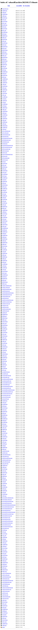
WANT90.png (4, 555)
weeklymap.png (5, 594)
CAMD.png (4, 80)
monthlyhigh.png (5, 298)
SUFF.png (4, 492)
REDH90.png (4, 415)
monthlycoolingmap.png (6, 285)
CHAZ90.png (4, 86)
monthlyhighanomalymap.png (7, 292)
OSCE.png (4, 344)
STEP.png (4, 485)
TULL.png (4, 535)
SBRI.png (4, 431)
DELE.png (4, 165)
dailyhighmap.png (5, 141)
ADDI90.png (4, 10)
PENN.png (4, 359)
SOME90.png (4, 465)
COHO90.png (4, 111)
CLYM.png (4, 105)
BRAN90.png (4, 46)
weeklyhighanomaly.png (6, 582)
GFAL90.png (4, 213)
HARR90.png (4, 235)
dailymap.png (4, 156)
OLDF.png (4, 330)
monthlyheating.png (6, 291)
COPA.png (4, 120)
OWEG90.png (5, 353)
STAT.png (4, 481)
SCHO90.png (4, 436)
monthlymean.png (5, 310)
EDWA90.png (4, 185)
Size (24, 5)
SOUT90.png (4, 469)
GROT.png (4, 222)
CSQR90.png (4, 127)
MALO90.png (4, 271)
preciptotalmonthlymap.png (7, 386)
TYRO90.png (4, 540)
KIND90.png (4, 260)
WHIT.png (4, 618)
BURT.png (4, 77)
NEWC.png (4, 323)
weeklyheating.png (5, 578)
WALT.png (4, 553)
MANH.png (4, 276)
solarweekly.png (5, 463)
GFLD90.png (4, 217)
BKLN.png (4, 44)
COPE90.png (4, 122)
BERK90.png (4, 35)
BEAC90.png (4, 21)
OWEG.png (4, 355)
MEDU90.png (4, 282)
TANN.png (4, 495)
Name (9, 5)
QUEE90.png (4, 400)
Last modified (19, 5)
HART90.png (4, 238)
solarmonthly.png (5, 456)
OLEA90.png (4, 332)
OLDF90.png (4, 328)
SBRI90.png (4, 429)
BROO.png (4, 62)
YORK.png (4, 625)
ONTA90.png (4, 336)
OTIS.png (4, 352)
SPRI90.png (4, 476)
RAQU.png (4, 409)
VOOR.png (4, 546)
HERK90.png (4, 242)
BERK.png (4, 37)
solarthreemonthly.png (6, 460)
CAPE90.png (4, 82)
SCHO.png (4, 438)
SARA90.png (4, 425)
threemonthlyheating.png (7, 503)
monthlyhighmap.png (6, 296)
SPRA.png (4, 474)
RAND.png (4, 406)
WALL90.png (4, 548)
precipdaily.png (5, 373)
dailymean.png (5, 159)
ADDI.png (4, 12)
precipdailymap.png (6, 371)
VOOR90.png (4, 544)
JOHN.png (4, 255)
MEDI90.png (4, 278)
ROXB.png (4, 420)
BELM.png (4, 34)
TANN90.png (4, 494)
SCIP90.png (4, 443)
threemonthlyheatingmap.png (7, 501)
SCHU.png (4, 442)
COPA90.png (4, 118)
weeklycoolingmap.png (6, 573)
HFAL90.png (4, 246)
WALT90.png (4, 551)
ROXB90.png (4, 418)
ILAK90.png (4, 249)
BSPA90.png (4, 64)
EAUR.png (4, 179)
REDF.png (4, 413)
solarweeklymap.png (6, 461)
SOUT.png (4, 470)
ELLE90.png (4, 192)
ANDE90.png (4, 14)
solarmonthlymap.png (6, 454)
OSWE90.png (4, 346)
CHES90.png (4, 89)
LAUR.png (4, 265)
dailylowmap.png (5, 150)
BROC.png (4, 55)
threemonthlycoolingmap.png (7, 497)
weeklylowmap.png (6, 591)
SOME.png (4, 467)
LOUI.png (4, 269)
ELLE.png (4, 194)
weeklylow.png (5, 593)
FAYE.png (4, 204)
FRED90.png (4, 206)
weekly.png (4, 600)
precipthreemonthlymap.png (7, 379)
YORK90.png (4, 623)
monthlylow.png (5, 305)
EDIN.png (4, 183)
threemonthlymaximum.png (7, 521)
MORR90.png (4, 314)
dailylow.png (4, 152)
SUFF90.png (4, 490)
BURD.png (4, 73)
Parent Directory (5, 8)
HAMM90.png (5, 228)
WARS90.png (4, 558)
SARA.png (4, 427)
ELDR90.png (4, 188)
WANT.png (4, 557)
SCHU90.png (4, 440)
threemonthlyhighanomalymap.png (8, 504)
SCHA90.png (4, 433)
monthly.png (4, 312)
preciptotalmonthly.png (6, 388)
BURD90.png (4, 71)
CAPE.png (4, 84)
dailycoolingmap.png (6, 131)
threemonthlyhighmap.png (7, 508)
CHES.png (4, 91)
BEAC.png (4, 23)
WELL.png (4, 603)
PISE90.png (4, 364)
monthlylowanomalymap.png (7, 300)
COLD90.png (4, 114)
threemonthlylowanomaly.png (7, 513)
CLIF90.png (4, 100)
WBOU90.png (5, 569)
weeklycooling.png (5, 575)
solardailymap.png (5, 451)
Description (27, 5)
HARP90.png (4, 231)
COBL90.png (4, 107)
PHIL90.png (4, 361)
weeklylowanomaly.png (6, 589)
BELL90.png (4, 28)
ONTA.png (4, 337)
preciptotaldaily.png (6, 384)
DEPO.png (4, 168)
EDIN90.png (4, 181)
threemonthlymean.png (6, 524)
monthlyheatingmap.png (6, 289)
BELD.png (4, 26)
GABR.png (4, 211)
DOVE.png (4, 172)
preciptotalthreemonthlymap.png (8, 389)
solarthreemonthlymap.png (7, 458)
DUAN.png (4, 176)
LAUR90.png (4, 264)
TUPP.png (4, 539)
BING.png (4, 41)
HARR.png (4, 237)
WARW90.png (5, 562)
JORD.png (4, 258)
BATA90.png (4, 17)
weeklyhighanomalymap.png (7, 580)
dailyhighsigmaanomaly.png (7, 145)
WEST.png (4, 607)
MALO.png (4, 273)
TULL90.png (4, 533)
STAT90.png (4, 479)
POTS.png (4, 370)
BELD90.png (4, 25)
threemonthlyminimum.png (7, 526)
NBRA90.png (4, 318)
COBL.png (4, 109)
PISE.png (4, 366)
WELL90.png (4, 602)
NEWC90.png (4, 321)
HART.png (4, 240)
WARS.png (4, 560)
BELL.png (4, 30)
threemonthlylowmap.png (7, 515)
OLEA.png (4, 334)
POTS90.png (4, 368)
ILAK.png (4, 251)
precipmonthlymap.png (6, 375)
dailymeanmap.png (5, 158)
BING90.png (4, 39)
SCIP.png (4, 445)
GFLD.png (4, 219)
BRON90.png (4, 57)
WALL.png (4, 549)
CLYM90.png (4, 104)
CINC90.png (4, 93)
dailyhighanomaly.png (6, 140)
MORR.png (4, 316)
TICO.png (4, 531)
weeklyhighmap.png (6, 584)
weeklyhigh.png (5, 585)
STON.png (4, 488)
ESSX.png (4, 201)
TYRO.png (4, 542)
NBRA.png (4, 319)
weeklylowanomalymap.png (7, 587)
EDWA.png (4, 186)
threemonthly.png (5, 528)
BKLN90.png (4, 43)
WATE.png (4, 567)
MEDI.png (4, 280)
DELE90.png (4, 163)
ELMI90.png (4, 195)
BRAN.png (4, 48)
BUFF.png (4, 69)
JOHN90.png (4, 253)
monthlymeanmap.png (6, 309)
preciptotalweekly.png (6, 395)
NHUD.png (4, 327)
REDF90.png (4, 411)
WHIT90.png (4, 616)
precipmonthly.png (5, 377)
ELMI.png (4, 197)
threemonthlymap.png (6, 519)
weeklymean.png (5, 598)
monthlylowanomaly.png (7, 301)
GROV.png (4, 226)
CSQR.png (4, 129)
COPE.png (4, 123)
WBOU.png (4, 571)
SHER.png (4, 449)
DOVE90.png (4, 170)
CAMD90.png (5, 78)
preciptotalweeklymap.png (7, 393)
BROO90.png (4, 60)
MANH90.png (5, 274)
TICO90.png (4, 530)
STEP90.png (4, 483)
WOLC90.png (4, 620)
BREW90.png (4, 50)
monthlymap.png (5, 307)
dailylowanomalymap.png (7, 147)
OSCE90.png (4, 343)
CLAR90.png (4, 96)
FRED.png (4, 208)
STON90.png (4, 487)
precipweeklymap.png (6, 397)
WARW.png (4, 564)
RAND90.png (4, 404)
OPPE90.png (4, 339)
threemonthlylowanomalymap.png (8, 512)
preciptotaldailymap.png (6, 382)
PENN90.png (4, 357)
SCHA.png (4, 434)
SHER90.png (4, 447)
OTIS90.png (4, 350)
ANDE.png (4, 16)
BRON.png (4, 59)
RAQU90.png (4, 407)
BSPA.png (4, 66)
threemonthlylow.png (6, 517)
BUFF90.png (4, 68)
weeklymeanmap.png (6, 596)
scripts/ (3, 627)
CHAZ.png (4, 87)
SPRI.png (4, 478)
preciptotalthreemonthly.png (7, 391)
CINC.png (4, 95)
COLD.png (4, 116)
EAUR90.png (4, 177)
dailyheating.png (5, 136)
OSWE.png (4, 348)
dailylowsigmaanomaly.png (7, 154)
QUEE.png (4, 402)
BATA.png (4, 19)
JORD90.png (4, 256)
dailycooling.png (5, 132)
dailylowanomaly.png (6, 149)
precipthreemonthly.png (6, 380)
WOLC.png (4, 621)
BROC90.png (4, 53)
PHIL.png (4, 362)
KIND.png (4, 262)
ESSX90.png (4, 199)
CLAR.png (4, 98)
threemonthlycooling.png (7, 499)
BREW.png (4, 51)
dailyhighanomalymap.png (7, 138)
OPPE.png (4, 341)
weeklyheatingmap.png (6, 576)
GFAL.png (4, 215)
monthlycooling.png (6, 287)
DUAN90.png (4, 174)
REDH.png (4, 416)
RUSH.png (4, 424)
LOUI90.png (4, 267)
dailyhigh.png (4, 143)
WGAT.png (4, 614)
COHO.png (4, 113)
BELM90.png (4, 32)
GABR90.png (4, 210)
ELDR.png (4, 190)
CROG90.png (4, 125)
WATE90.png (4, 566)
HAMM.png (4, 229)
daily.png (4, 161)
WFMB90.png (5, 609)
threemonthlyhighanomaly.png (8, 506)
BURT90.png (4, 75)
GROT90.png (4, 220)
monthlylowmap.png (6, 303)
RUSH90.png (4, 422)
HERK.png (4, 244)
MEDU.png (4, 283)
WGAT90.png (4, 612)
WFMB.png (4, 611)
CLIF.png (4, 102)
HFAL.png (4, 247)
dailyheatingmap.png (6, 134)
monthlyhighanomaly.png (7, 294)
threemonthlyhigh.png (6, 510)
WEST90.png (4, 605)
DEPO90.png (4, 167)
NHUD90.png (4, 325)
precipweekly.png (5, 398)
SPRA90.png (4, 472)
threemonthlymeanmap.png (7, 522)
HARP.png (4, 233)
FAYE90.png (4, 202)
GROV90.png (4, 224)
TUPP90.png (4, 537)
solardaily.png (4, 452)
